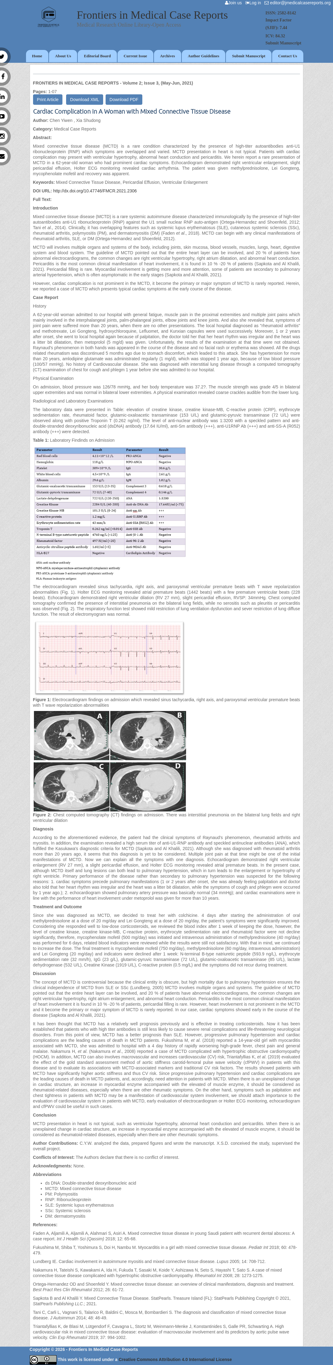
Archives (167, 56)
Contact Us (287, 56)
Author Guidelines (203, 56)
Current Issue (135, 56)
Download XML (84, 99)
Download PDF (124, 99)
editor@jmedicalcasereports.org (298, 2)
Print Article (48, 99)
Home (37, 56)
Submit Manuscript (248, 56)
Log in (254, 2)
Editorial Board (97, 56)
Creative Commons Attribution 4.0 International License (175, 1359)
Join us (234, 2)
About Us (63, 56)
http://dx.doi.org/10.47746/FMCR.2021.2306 (95, 190)
